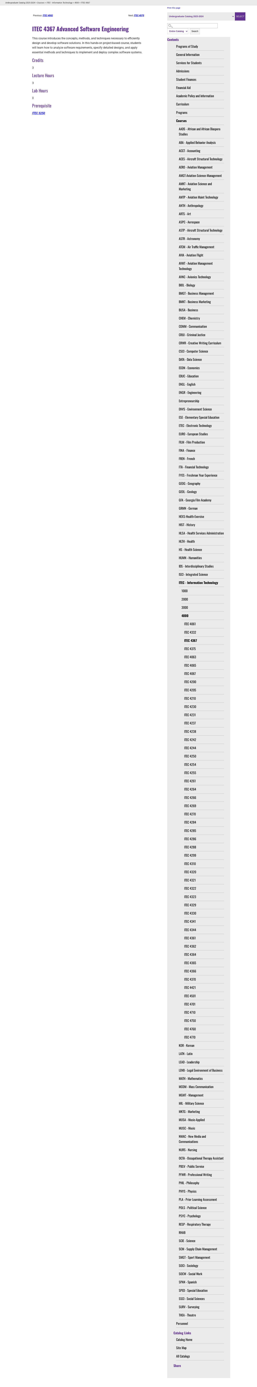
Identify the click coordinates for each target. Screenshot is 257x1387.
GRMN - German (188, 508)
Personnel (182, 1323)
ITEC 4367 (190, 640)
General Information (188, 54)
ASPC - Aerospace (189, 222)
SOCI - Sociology (188, 1265)
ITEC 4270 (190, 814)
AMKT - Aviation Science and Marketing (195, 186)
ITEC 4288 (190, 847)
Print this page (173, 8)
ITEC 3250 (38, 113)
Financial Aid (183, 87)
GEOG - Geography (189, 483)
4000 (77, 3)
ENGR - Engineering (190, 392)
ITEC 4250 (190, 756)
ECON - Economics (189, 367)
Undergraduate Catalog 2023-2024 (20, 3)
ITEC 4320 (190, 872)
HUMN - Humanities (190, 557)
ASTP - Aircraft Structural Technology (200, 230)
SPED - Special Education (193, 1290)
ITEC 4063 (190, 657)
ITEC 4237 (190, 723)
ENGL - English (187, 384)
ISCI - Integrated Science (193, 574)
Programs (181, 112)
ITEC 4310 (190, 863)
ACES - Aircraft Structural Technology (200, 159)
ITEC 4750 (190, 1020)
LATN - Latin (186, 1053)
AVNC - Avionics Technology (195, 276)
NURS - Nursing (188, 1149)
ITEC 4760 (190, 1029)
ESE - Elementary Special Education (199, 417)
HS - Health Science (190, 549)
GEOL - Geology (188, 491)
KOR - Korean (186, 1045)
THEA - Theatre (187, 1315)
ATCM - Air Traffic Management (196, 246)
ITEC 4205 (190, 690)
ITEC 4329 (190, 905)
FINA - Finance (187, 450)
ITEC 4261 (190, 781)
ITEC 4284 (190, 822)
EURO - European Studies (193, 434)
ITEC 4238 (190, 731)
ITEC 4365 (190, 962)
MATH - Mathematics (191, 1078)
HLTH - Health (187, 541)
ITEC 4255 (190, 772)
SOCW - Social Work (190, 1273)
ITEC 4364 (190, 954)
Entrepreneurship (189, 400)
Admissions (182, 71)
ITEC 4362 (190, 946)
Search (195, 31)
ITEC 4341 (190, 921)
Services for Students (189, 62)
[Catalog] (201, 16)
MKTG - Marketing (189, 1111)
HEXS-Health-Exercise (191, 516)
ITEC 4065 (190, 665)
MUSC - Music (187, 1128)
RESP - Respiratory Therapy (195, 1224)
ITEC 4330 (190, 913)
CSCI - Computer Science (193, 351)
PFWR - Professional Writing (195, 1174)
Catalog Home (184, 1339)
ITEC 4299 (190, 855)
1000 (185, 590)
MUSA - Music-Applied (192, 1119)
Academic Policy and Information (195, 95)
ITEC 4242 (190, 739)
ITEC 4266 (190, 797)
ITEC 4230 (190, 706)
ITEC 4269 (190, 805)
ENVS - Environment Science (195, 409)
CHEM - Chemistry (189, 318)
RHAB (182, 1232)
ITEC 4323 (190, 896)
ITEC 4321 (190, 880)
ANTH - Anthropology (191, 205)
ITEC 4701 (189, 1004)
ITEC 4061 (190, 623)
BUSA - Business (188, 310)
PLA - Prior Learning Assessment (198, 1199)
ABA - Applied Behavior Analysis (197, 142)
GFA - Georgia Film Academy (195, 500)
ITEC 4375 (190, 648)
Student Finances (186, 79)
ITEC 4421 (190, 987)
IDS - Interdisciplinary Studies (196, 566)
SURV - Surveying (189, 1306)
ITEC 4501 (190, 996)
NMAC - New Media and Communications (192, 1139)
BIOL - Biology (187, 285)
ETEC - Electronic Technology (195, 425)
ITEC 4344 (190, 929)
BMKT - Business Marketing (195, 301)
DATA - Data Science (190, 359)
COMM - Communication (193, 326)
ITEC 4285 (190, 830)
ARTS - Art (185, 213)
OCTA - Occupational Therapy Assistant (201, 1158)
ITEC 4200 (190, 681)
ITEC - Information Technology (59, 3)
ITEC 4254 (190, 764)
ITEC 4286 (190, 838)
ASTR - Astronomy (189, 238)
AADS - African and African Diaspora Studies (199, 131)
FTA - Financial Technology (194, 467)
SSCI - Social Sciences (192, 1298)
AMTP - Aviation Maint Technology (198, 197)
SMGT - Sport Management (194, 1257)
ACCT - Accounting (189, 150)
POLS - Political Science (193, 1207)
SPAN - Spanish (188, 1282)
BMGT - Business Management (196, 293)
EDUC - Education (189, 376)
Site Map (181, 1347)
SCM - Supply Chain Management (198, 1249)
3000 (185, 607)
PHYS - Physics (187, 1191)
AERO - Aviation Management (196, 167)
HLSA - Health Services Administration (201, 533)
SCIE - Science (187, 1240)
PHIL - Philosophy (189, 1182)
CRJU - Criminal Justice (192, 334)
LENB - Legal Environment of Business (201, 1070)
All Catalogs (183, 1356)
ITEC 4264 (190, 789)
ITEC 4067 (190, 673)
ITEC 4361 (190, 938)
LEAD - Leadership (189, 1062)
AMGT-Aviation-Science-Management (200, 175)
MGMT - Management (191, 1095)
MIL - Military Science (191, 1103)
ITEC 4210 (190, 698)
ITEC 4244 (190, 747)
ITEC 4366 (190, 971)
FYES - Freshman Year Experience (198, 475)
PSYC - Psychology (190, 1215)
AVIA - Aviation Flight (191, 255)
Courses (40, 3)
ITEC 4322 (190, 888)
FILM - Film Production (192, 442)
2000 (185, 599)
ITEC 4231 (190, 714)
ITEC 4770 (189, 1037)
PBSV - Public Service (191, 1166)
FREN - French (187, 458)
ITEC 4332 (190, 632)
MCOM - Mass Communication (196, 1086)
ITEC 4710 (189, 1012)
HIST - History (187, 524)
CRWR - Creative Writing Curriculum (200, 343)
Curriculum (182, 104)
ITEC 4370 (190, 979)
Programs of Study (187, 46)
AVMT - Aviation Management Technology (196, 266)
